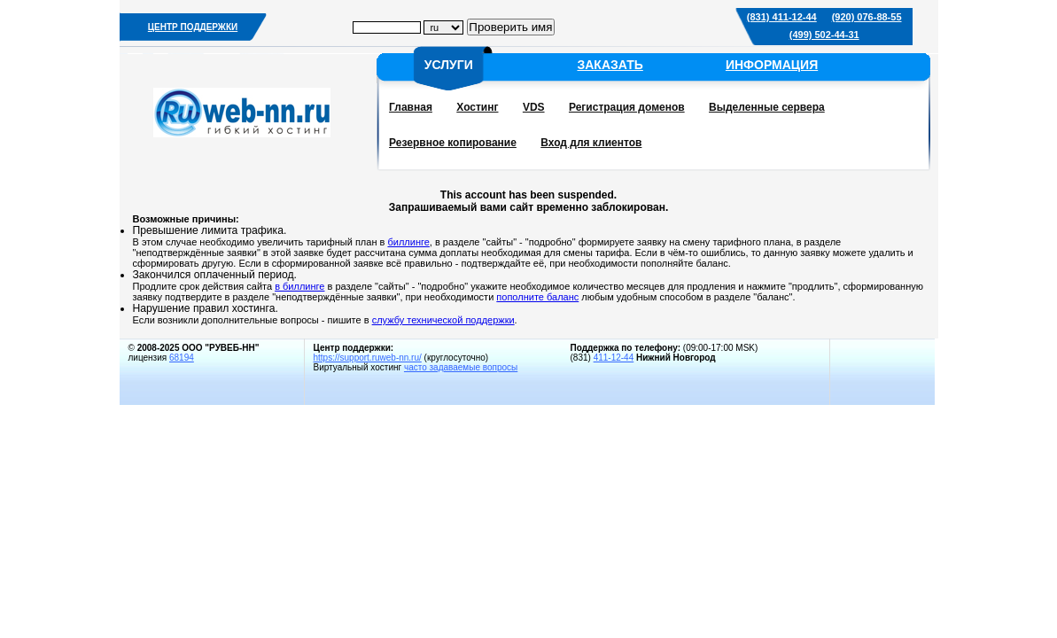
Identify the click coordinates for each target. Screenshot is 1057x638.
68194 (181, 357)
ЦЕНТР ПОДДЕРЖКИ (192, 27)
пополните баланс (537, 297)
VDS (534, 107)
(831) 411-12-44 (782, 17)
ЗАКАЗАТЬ (609, 65)
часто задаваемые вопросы (460, 367)
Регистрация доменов (627, 107)
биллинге (408, 242)
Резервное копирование (453, 142)
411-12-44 (614, 357)
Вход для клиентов (590, 142)
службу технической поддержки (443, 320)
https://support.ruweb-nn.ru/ (368, 357)
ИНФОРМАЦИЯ (772, 65)
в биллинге (299, 286)
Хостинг (477, 107)
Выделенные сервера (767, 107)
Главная (410, 107)
